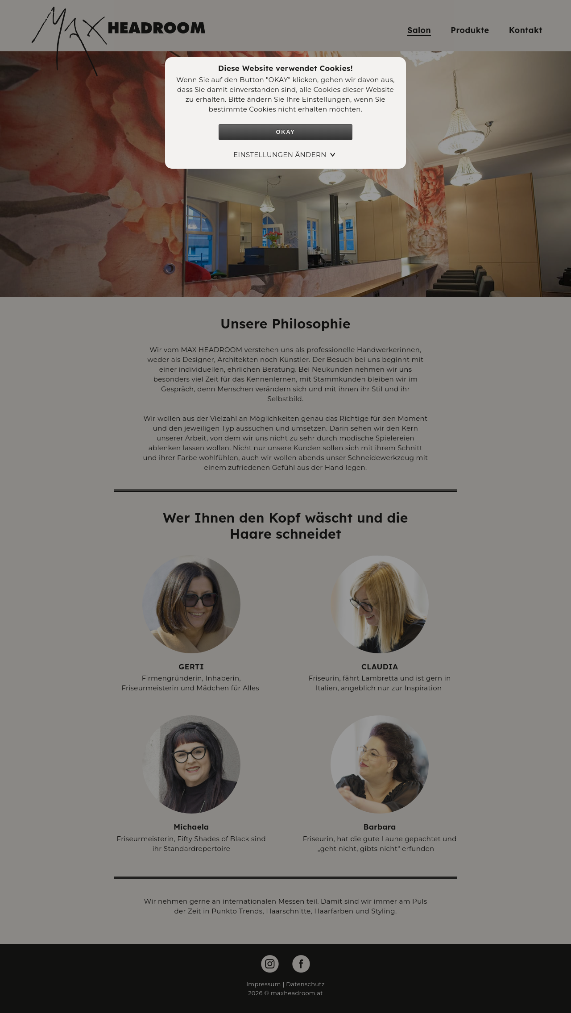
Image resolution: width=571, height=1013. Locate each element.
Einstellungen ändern (280, 154)
